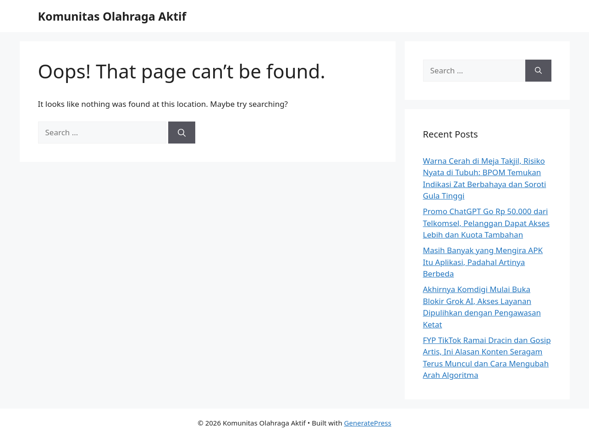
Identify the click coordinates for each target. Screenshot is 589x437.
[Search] (181, 133)
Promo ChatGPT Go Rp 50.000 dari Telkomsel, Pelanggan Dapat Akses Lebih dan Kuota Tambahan (486, 223)
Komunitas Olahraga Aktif (112, 16)
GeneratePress (367, 422)
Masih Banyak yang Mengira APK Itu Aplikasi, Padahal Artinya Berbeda (483, 262)
